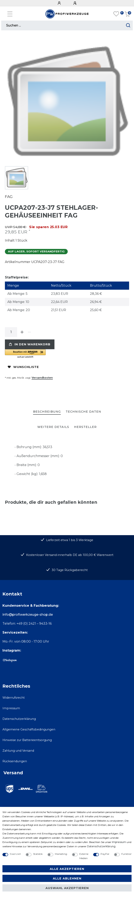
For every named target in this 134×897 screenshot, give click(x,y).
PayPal (105, 853)
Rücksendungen (14, 761)
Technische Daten (83, 411)
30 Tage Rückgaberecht (70, 570)
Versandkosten (42, 377)
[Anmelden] (59, 3)
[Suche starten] (128, 25)
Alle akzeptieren (67, 869)
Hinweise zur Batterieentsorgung (27, 740)
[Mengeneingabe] (11, 332)
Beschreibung (47, 411)
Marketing (61, 853)
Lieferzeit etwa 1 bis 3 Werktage (69, 540)
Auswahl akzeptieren (67, 888)
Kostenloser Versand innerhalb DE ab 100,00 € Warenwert (69, 555)
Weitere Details (53, 427)
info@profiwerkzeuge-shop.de (27, 614)
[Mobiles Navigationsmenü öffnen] (9, 14)
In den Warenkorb (29, 344)
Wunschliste (23, 367)
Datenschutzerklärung (19, 719)
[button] (51, 353)
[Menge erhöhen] (22, 332)
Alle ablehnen (67, 878)
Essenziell (15, 853)
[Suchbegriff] (62, 25)
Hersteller (85, 427)
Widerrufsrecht (13, 697)
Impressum (11, 708)
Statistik (38, 853)
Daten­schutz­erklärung (101, 846)
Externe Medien (83, 856)
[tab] (47, 412)
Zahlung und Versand (18, 750)
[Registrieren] (75, 3)
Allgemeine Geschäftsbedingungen (28, 729)
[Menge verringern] (29, 332)
